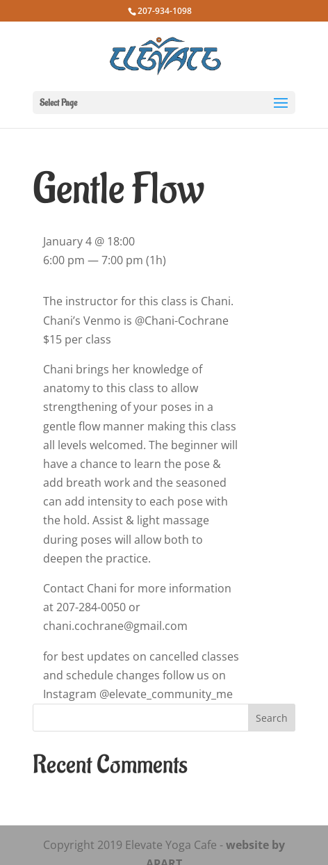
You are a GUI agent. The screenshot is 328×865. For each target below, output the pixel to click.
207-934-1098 (165, 11)
